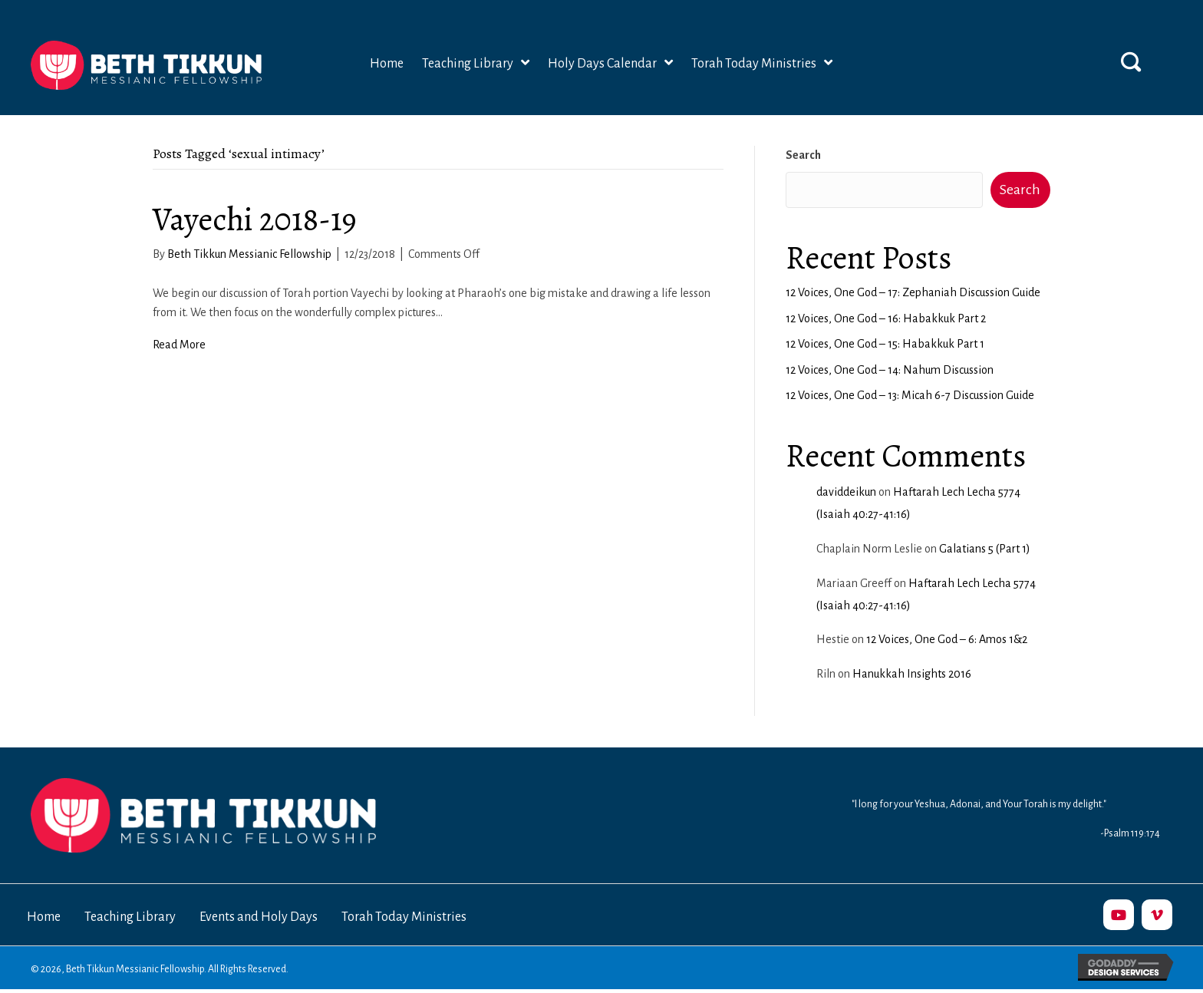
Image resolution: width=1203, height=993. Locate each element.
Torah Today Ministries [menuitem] (403, 917)
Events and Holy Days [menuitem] (258, 917)
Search (803, 155)
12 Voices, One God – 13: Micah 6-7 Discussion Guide (910, 395)
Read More (179, 344)
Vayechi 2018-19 (255, 219)
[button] (1131, 61)
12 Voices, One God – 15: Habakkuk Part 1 (885, 344)
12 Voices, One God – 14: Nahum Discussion (890, 370)
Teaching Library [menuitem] (130, 917)
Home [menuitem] (44, 917)
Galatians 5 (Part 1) (984, 549)
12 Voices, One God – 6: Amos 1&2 (946, 639)
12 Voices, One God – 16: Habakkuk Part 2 (886, 318)
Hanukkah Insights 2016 (911, 674)
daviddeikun (846, 492)
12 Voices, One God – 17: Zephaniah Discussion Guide (913, 292)
